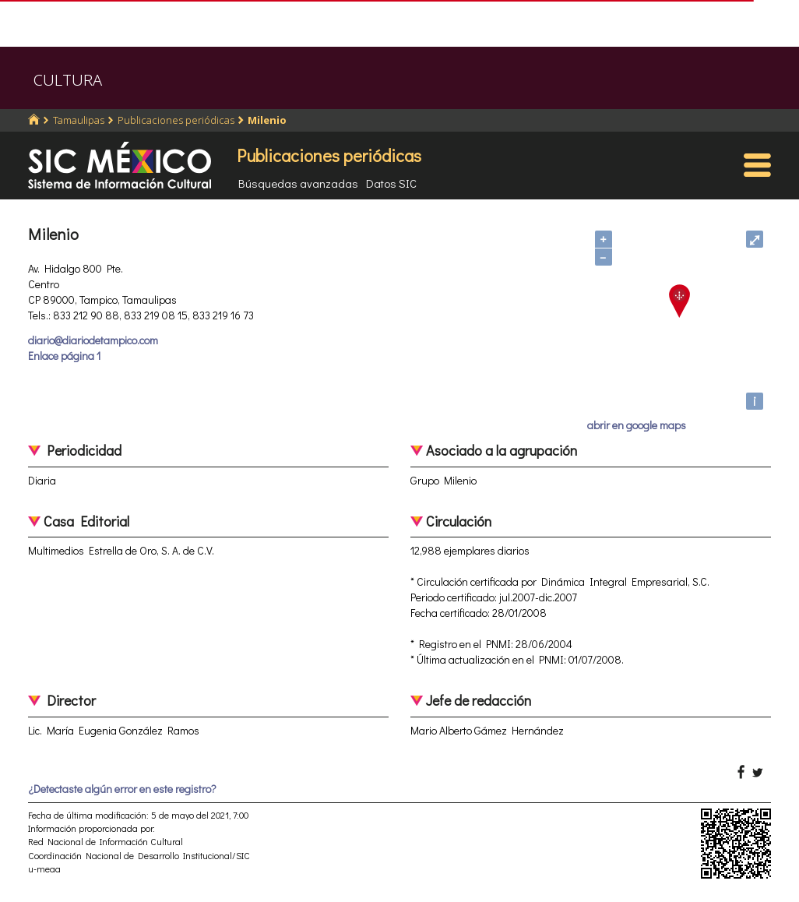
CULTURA (67, 79)
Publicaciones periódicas (176, 120)
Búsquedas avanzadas (298, 183)
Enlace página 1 (64, 355)
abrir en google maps (636, 425)
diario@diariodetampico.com (93, 340)
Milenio (267, 120)
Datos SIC (391, 183)
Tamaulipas (78, 120)
